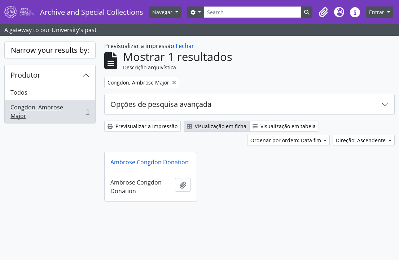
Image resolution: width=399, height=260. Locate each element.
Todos (18, 92)
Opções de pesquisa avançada (160, 104)
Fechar (185, 46)
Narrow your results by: (50, 50)
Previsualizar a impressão (142, 126)
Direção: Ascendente (361, 140)
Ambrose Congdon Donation (149, 162)
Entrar (377, 12)
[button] (323, 12)
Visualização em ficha (216, 126)
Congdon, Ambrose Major (49, 111)
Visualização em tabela (284, 126)
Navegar (163, 12)
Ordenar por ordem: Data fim (286, 140)
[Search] (252, 12)
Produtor (25, 75)
